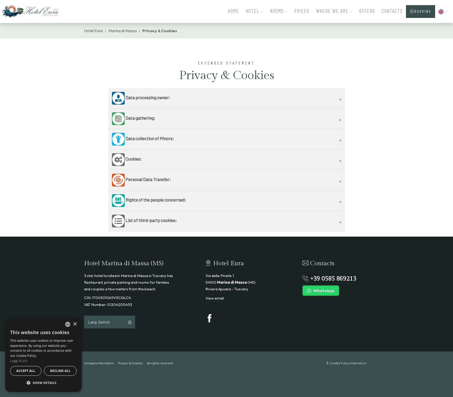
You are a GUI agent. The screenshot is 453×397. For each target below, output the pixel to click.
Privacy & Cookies (130, 363)
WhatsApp (320, 290)
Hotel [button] (254, 11)
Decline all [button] (60, 371)
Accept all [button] (25, 371)
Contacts (392, 11)
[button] (443, 11)
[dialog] (43, 355)
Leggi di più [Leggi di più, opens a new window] (18, 361)
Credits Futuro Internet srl (344, 363)
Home (233, 11)
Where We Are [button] (334, 11)
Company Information (99, 363)
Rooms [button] (279, 11)
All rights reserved (160, 363)
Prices (301, 11)
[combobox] (67, 324)
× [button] (75, 324)
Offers (367, 11)
